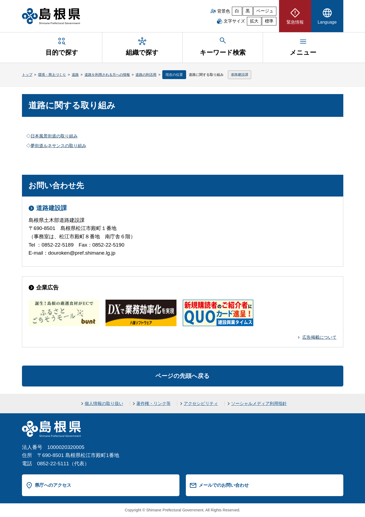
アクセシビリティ (201, 403)
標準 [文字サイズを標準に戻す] (269, 21)
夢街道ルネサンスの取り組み (58, 145)
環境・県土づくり (52, 75)
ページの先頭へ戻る (182, 376)
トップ (27, 75)
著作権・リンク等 (153, 403)
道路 (75, 75)
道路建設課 (239, 75)
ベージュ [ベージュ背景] (264, 11)
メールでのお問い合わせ (224, 485)
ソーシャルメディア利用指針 (259, 403)
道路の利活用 (146, 75)
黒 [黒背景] (248, 11)
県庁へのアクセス (53, 485)
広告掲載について (319, 337)
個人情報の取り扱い (104, 403)
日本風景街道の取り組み (54, 136)
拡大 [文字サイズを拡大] (254, 21)
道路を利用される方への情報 (107, 75)
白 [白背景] (237, 11)
